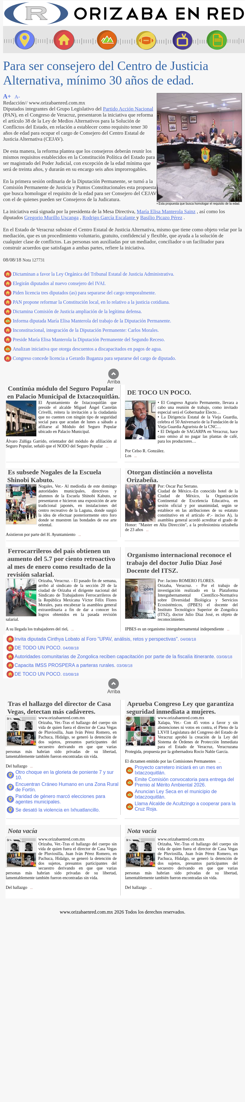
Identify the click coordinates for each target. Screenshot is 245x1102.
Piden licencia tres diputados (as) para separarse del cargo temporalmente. (84, 292)
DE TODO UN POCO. (47, 647)
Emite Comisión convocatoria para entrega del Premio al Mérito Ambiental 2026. (184, 782)
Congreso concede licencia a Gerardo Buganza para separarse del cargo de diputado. (94, 358)
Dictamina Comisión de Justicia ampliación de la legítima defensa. (77, 311)
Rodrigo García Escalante (109, 217)
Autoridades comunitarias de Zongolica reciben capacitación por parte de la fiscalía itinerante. (123, 656)
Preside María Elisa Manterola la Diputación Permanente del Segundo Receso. (89, 339)
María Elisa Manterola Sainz (166, 211)
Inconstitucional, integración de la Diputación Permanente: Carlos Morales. (86, 330)
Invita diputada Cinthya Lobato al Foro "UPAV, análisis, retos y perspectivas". (105, 639)
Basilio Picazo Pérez (161, 217)
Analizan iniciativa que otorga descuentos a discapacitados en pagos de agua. (87, 348)
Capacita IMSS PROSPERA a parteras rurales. (73, 665)
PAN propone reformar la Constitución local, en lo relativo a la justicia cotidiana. (91, 302)
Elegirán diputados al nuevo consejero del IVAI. (59, 283)
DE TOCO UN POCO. (47, 674)
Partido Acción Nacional (128, 109)
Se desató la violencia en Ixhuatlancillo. (57, 809)
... (106, 446)
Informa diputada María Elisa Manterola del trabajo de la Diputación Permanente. (92, 320)
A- (17, 97)
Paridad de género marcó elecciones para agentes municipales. (60, 799)
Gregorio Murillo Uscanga (51, 217)
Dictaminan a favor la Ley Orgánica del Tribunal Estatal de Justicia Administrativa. (93, 274)
